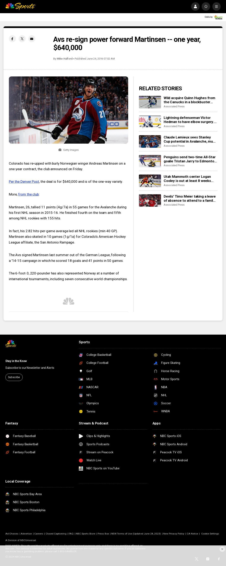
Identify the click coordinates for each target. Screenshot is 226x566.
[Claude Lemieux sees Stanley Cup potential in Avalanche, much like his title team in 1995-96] (150, 141)
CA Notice (192, 533)
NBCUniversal (28, 540)
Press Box (103, 533)
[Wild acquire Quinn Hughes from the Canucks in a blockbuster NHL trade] (150, 102)
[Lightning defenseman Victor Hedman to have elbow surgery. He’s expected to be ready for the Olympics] (150, 122)
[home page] (20, 6)
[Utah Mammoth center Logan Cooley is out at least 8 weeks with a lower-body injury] (150, 181)
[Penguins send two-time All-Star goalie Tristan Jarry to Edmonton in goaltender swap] (150, 161)
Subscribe (14, 377)
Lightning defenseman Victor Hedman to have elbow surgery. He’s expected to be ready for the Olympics (189, 120)
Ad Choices (12, 533)
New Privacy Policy (173, 533)
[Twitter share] (22, 38)
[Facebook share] (12, 38)
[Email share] (31, 38)
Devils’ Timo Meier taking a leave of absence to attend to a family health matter (189, 198)
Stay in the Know (16, 361)
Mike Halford (64, 58)
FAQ (71, 533)
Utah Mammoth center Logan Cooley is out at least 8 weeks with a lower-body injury (187, 179)
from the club (28, 194)
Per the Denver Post (24, 181)
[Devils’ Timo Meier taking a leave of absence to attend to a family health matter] (150, 200)
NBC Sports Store (85, 533)
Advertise (26, 533)
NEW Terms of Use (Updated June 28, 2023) (136, 533)
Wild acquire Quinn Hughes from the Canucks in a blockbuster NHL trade (189, 100)
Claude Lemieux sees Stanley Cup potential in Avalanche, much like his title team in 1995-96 (190, 139)
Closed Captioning (56, 533)
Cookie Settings (210, 533)
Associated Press (174, 106)
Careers (38, 533)
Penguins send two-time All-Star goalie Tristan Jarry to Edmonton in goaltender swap (190, 159)
